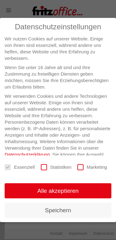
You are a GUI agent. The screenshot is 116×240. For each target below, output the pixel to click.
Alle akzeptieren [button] (58, 191)
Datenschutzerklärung (27, 154)
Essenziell (20, 167)
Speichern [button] (58, 210)
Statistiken (56, 167)
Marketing (92, 167)
